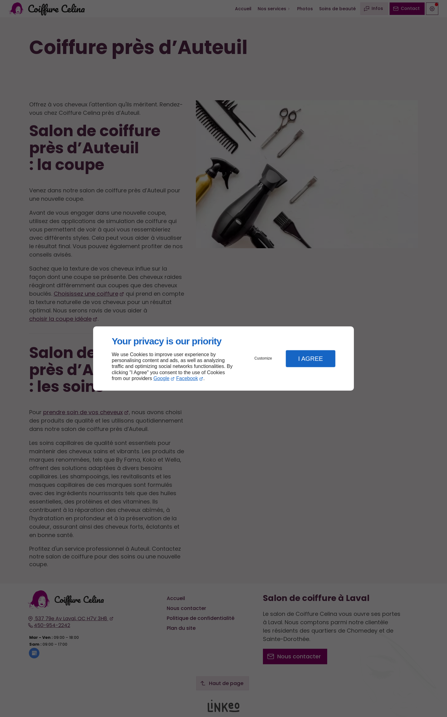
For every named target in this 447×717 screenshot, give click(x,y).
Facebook (187, 378)
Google (161, 378)
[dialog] (223, 358)
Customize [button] (263, 358)
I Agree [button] (310, 358)
